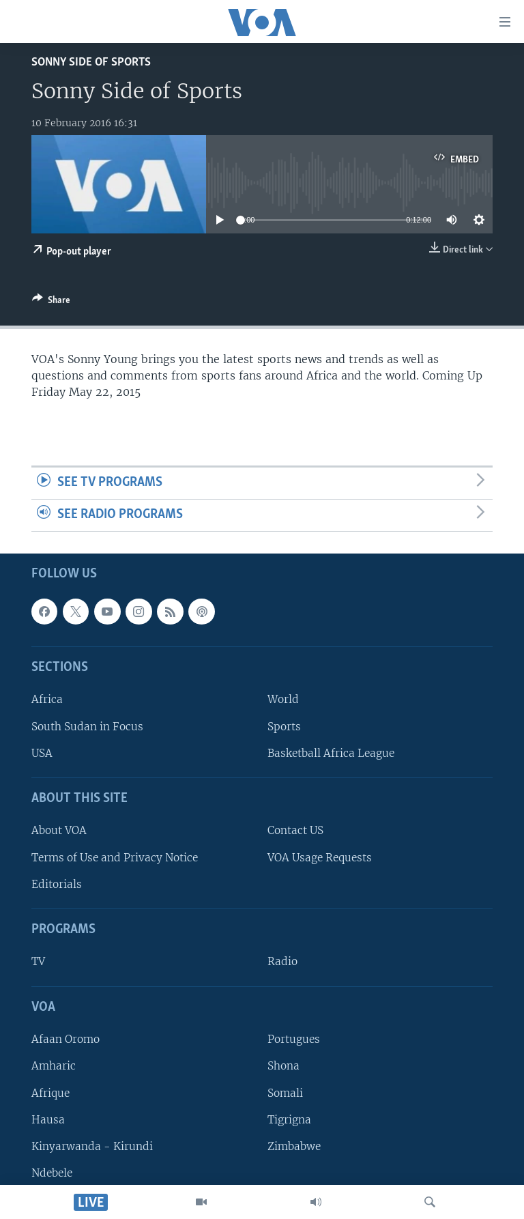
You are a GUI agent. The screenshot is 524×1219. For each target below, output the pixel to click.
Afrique (50, 1092)
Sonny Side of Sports (91, 62)
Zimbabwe (294, 1146)
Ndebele (51, 1172)
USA (42, 752)
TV (38, 961)
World (283, 699)
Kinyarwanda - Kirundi (92, 1146)
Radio (282, 961)
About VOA (59, 830)
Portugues (293, 1039)
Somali (285, 1092)
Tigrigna (289, 1119)
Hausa (48, 1119)
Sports (284, 725)
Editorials (56, 883)
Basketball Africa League (330, 752)
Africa (47, 699)
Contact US (295, 830)
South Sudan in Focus (87, 725)
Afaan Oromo (65, 1039)
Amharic (53, 1065)
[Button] (51, 302)
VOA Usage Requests (319, 856)
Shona (283, 1065)
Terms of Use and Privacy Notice (114, 856)
